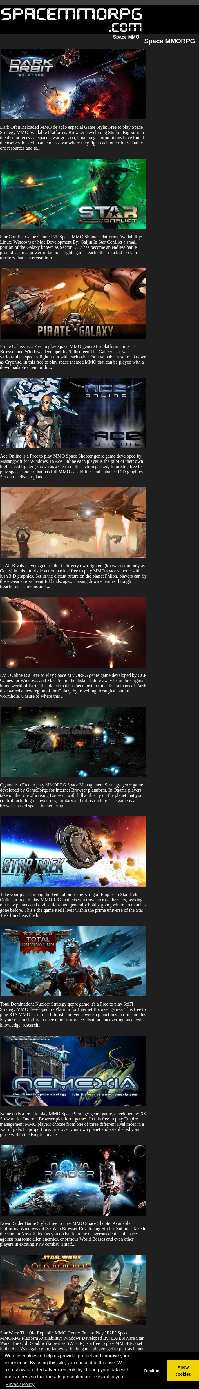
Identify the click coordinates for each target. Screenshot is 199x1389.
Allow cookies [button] (183, 1371)
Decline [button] (151, 1370)
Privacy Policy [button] (20, 1384)
